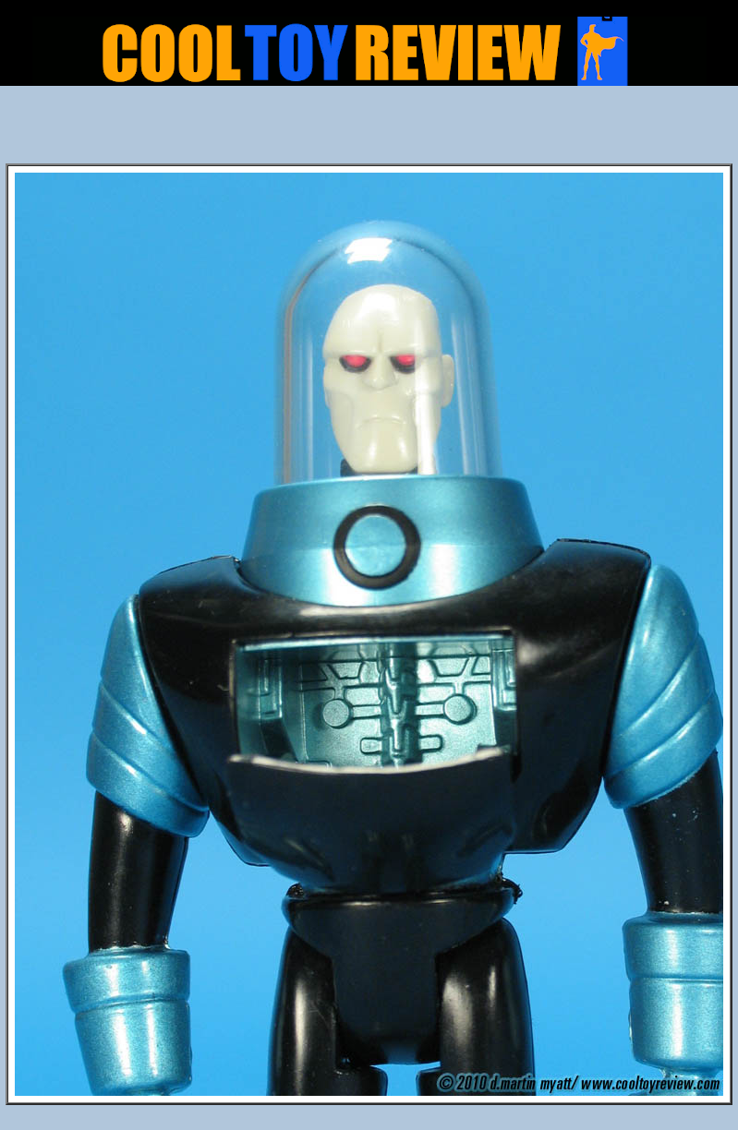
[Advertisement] (369, 130)
